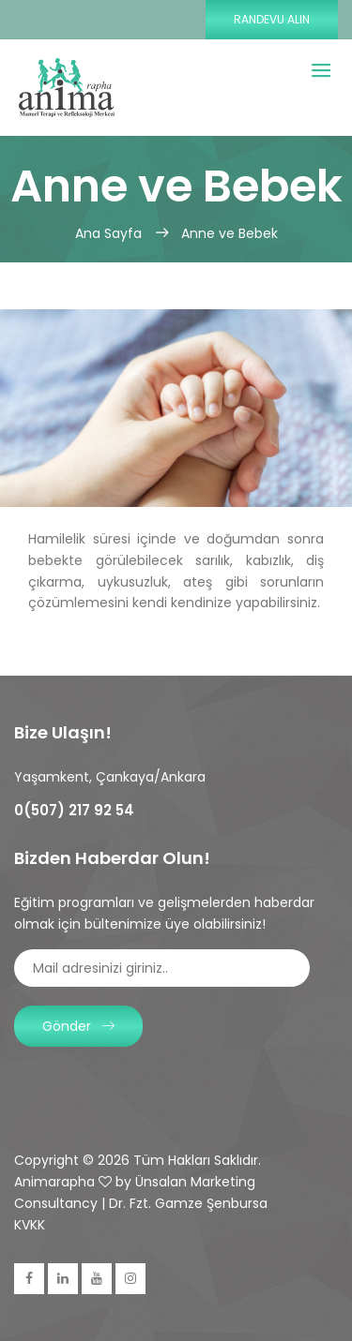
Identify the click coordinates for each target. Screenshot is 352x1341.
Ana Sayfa (110, 233)
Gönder (78, 1026)
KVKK (29, 1224)
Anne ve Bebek (229, 233)
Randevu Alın (272, 19)
